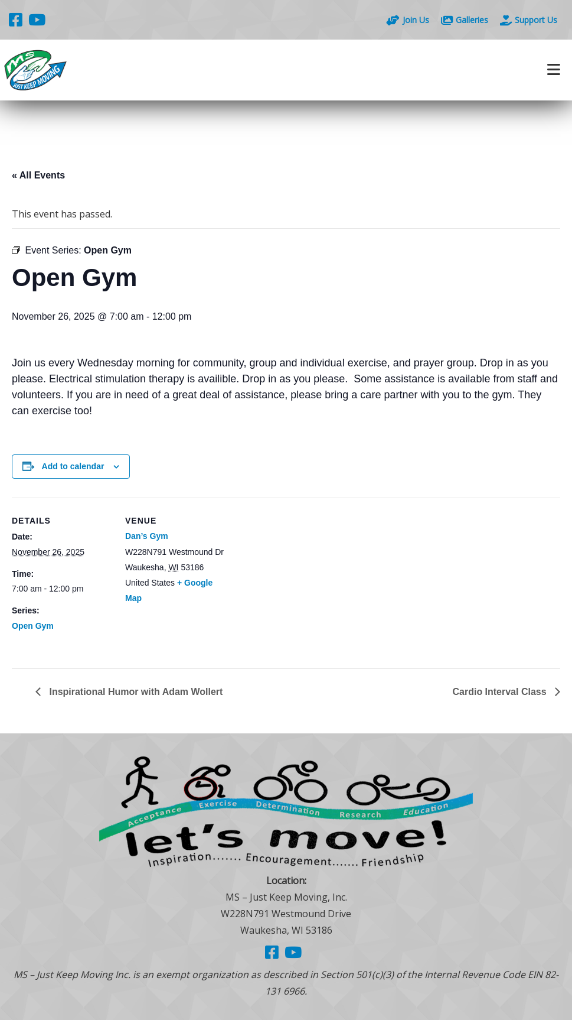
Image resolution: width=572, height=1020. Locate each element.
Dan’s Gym (146, 536)
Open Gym (33, 626)
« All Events (38, 175)
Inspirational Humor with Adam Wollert (135, 692)
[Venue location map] (300, 579)
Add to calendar (73, 466)
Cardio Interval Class (500, 692)
